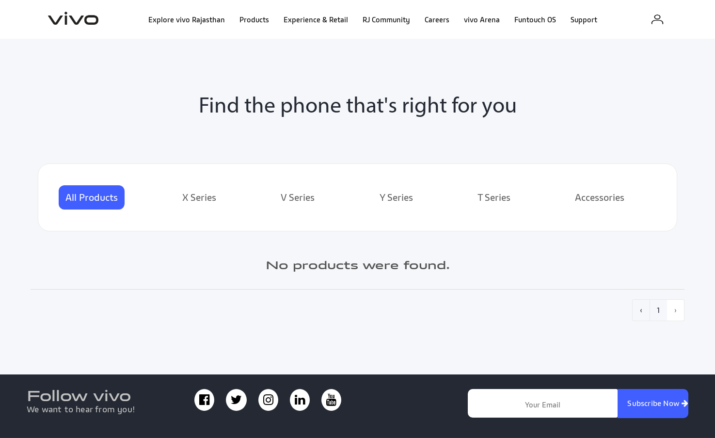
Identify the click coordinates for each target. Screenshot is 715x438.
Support (584, 19)
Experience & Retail (316, 19)
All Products (91, 197)
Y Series (396, 197)
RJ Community (386, 19)
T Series (493, 197)
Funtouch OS (535, 19)
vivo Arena (482, 19)
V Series (298, 197)
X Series (199, 197)
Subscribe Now (657, 403)
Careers (437, 19)
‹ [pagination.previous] (641, 310)
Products (254, 19)
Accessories (599, 197)
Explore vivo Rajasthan (186, 19)
